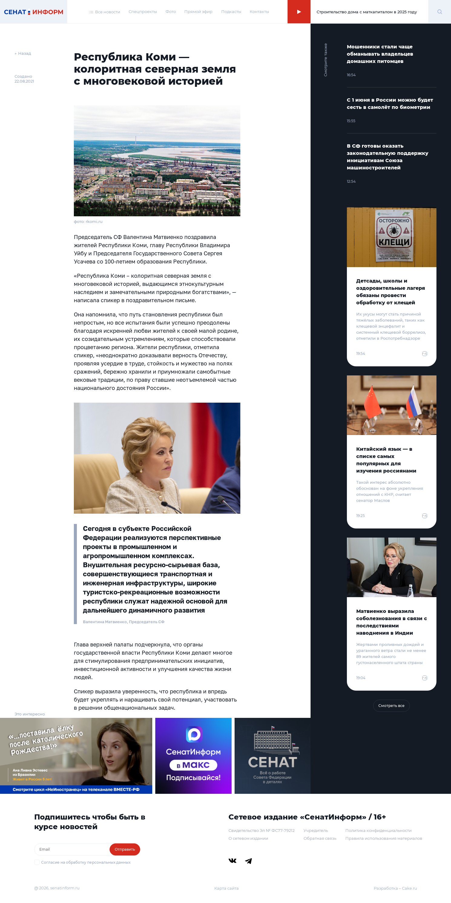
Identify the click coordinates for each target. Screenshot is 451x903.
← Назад (23, 53)
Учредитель (316, 830)
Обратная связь (320, 838)
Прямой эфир (198, 11)
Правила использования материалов (383, 838)
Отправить (125, 849)
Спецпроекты (143, 11)
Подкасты (231, 11)
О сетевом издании (248, 838)
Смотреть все (391, 705)
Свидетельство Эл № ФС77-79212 (262, 830)
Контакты (259, 11)
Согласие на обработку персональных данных (85, 862)
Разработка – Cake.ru (395, 888)
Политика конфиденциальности (378, 830)
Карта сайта (226, 888)
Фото (171, 11)
